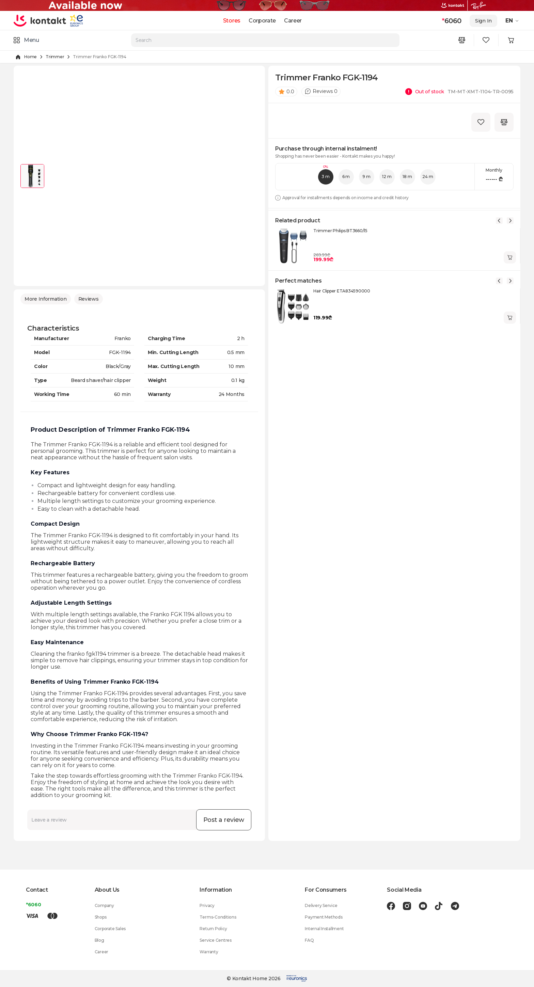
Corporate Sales (110, 928)
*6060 (33, 905)
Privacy (207, 905)
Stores (231, 20)
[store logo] (40, 20)
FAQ (309, 940)
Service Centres (215, 940)
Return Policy (213, 928)
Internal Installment (324, 928)
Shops (101, 917)
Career (293, 20)
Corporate (262, 20)
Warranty (209, 951)
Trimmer (55, 56)
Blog (99, 940)
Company (104, 905)
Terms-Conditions (218, 917)
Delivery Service (321, 905)
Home (30, 56)
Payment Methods (323, 917)
